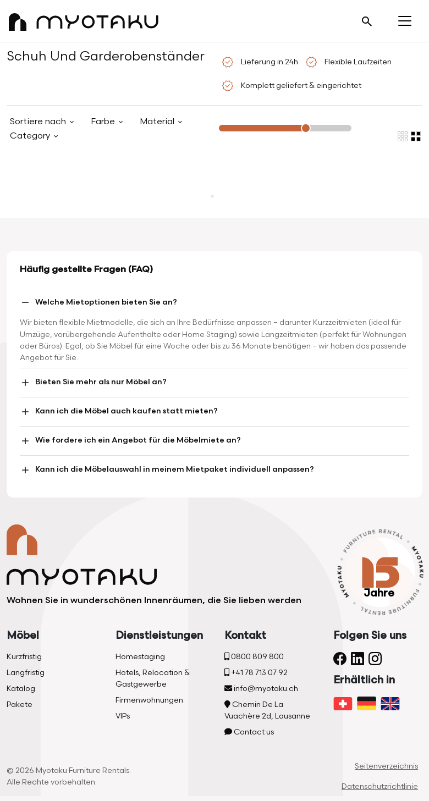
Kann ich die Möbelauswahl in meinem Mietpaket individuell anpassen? (167, 470)
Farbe (104, 122)
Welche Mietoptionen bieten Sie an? (98, 302)
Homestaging (140, 656)
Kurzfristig (24, 656)
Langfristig (26, 672)
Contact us (249, 732)
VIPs (123, 716)
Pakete (19, 704)
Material (158, 122)
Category (31, 136)
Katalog (21, 688)
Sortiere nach (39, 122)
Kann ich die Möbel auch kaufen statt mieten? (119, 411)
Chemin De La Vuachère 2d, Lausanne (267, 710)
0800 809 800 (254, 656)
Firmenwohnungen (149, 700)
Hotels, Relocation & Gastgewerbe (153, 678)
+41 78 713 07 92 (256, 672)
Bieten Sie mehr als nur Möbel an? (93, 382)
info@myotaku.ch (261, 688)
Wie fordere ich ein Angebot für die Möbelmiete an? (130, 440)
